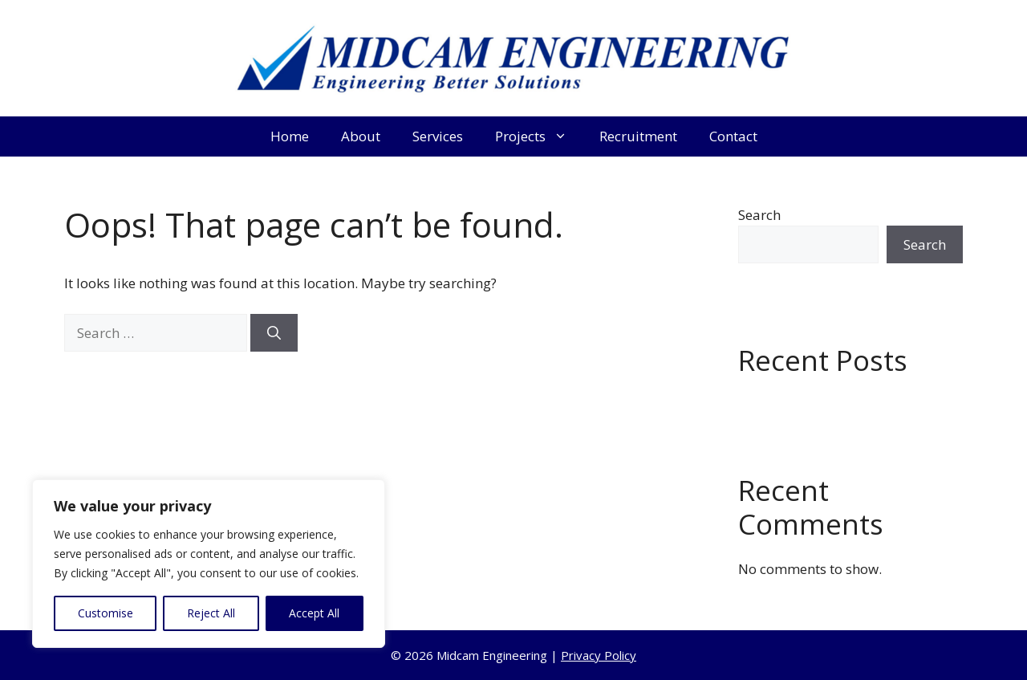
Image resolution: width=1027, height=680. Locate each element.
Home (289, 136)
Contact (733, 136)
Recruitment (638, 136)
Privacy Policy (598, 655)
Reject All (211, 613)
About (360, 136)
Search (759, 215)
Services (437, 136)
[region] (208, 563)
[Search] (274, 333)
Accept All (314, 613)
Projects (539, 136)
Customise (105, 613)
